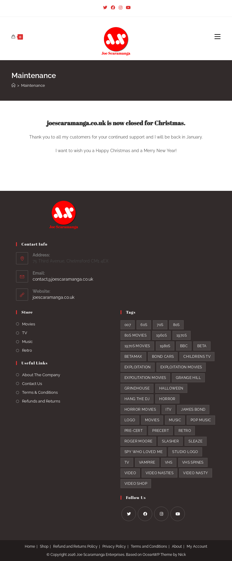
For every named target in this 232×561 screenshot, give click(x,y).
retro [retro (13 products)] (185, 431)
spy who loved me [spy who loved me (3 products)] (143, 452)
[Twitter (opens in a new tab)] (105, 7)
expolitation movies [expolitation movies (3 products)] (145, 378)
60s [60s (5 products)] (143, 325)
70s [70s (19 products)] (160, 325)
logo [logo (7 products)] (129, 420)
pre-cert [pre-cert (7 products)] (133, 431)
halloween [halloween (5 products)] (171, 388)
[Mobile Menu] (217, 37)
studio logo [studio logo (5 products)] (185, 452)
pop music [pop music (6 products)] (201, 420)
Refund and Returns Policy (75, 546)
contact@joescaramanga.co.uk (63, 279)
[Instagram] (161, 514)
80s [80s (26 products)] (176, 325)
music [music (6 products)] (175, 420)
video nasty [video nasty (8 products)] (195, 473)
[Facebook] (145, 514)
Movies (28, 324)
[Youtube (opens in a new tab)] (127, 7)
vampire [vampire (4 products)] (147, 462)
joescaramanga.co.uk (53, 297)
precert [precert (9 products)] (160, 431)
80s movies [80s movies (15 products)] (135, 335)
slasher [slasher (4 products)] (170, 441)
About (177, 546)
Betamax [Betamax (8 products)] (133, 356)
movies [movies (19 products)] (152, 420)
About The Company (41, 375)
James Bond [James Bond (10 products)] (193, 409)
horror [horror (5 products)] (167, 399)
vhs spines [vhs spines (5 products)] (193, 462)
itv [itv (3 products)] (168, 409)
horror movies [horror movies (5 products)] (140, 409)
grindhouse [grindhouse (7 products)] (137, 388)
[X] (128, 514)
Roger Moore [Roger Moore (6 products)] (138, 441)
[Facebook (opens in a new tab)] (113, 7)
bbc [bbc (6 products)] (184, 346)
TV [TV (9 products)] (126, 462)
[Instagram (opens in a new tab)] (120, 7)
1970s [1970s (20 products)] (181, 335)
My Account (197, 546)
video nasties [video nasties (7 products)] (159, 473)
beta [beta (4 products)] (202, 346)
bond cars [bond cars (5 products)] (163, 356)
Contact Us (32, 383)
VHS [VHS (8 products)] (168, 462)
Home (30, 546)
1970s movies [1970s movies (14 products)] (137, 346)
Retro (27, 350)
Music (27, 341)
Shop (44, 546)
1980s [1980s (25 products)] (165, 346)
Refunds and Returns (41, 401)
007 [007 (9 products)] (127, 325)
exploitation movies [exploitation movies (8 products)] (181, 367)
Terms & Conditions (40, 392)
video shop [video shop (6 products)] (135, 483)
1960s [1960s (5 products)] (161, 335)
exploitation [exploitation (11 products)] (137, 367)
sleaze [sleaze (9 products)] (195, 441)
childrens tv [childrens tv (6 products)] (197, 356)
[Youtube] (177, 514)
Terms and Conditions (149, 546)
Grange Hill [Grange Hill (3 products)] (188, 378)
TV (24, 333)
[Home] (13, 85)
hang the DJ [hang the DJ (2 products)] (137, 399)
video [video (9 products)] (130, 473)
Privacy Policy (114, 546)
